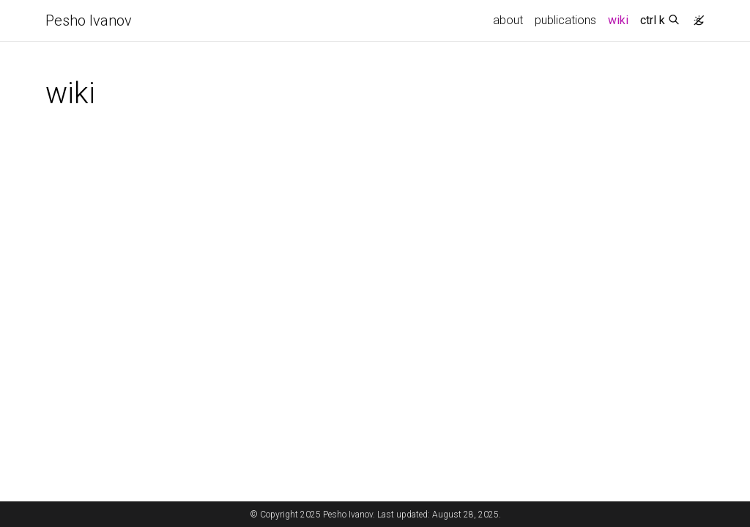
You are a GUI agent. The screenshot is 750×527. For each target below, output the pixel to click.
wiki (621, 19)
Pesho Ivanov (88, 20)
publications (565, 20)
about (508, 20)
